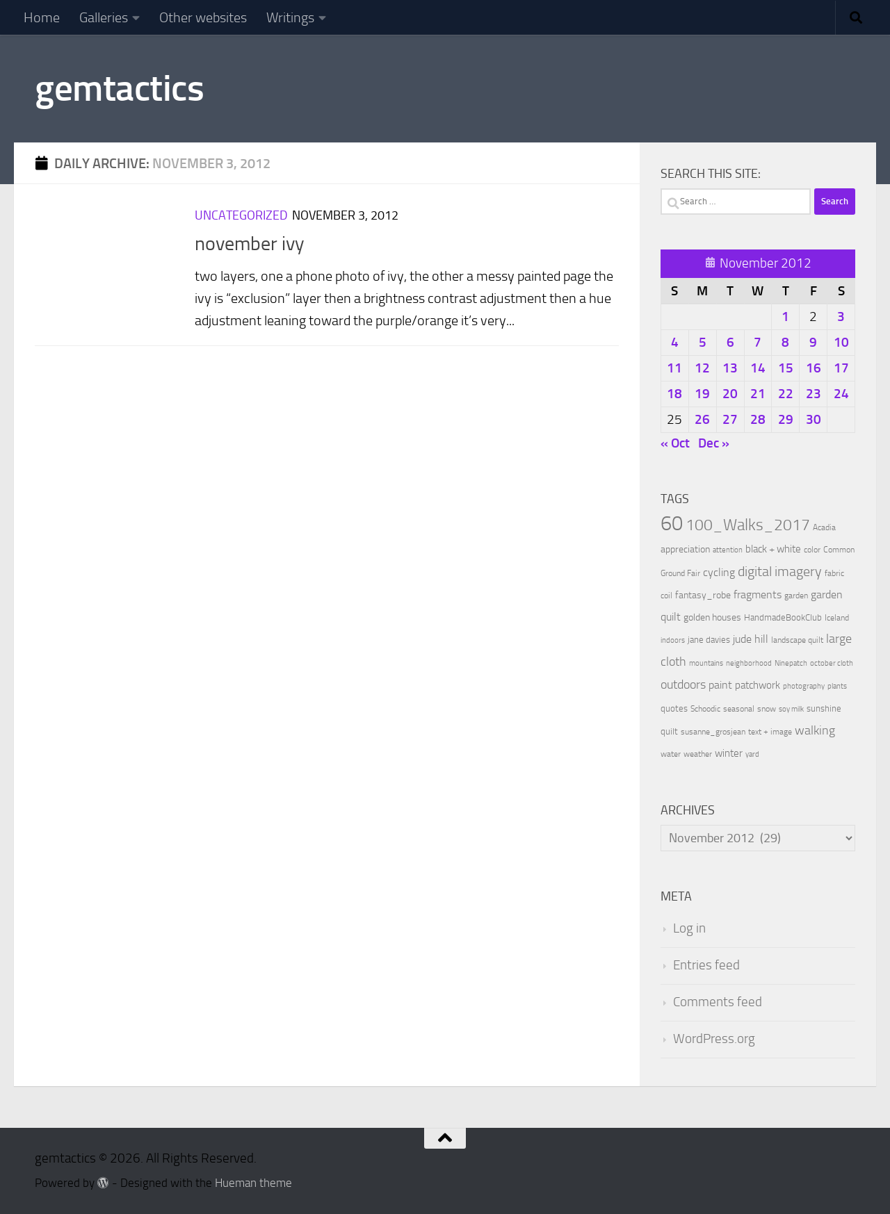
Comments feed (717, 1002)
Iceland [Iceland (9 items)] (837, 618)
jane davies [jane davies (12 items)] (709, 639)
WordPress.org (714, 1039)
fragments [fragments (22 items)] (758, 594)
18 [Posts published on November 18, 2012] (674, 394)
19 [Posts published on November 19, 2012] (702, 394)
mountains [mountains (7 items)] (706, 663)
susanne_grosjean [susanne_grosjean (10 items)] (713, 732)
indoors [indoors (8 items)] (673, 640)
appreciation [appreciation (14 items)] (685, 549)
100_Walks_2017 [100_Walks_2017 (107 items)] (748, 524)
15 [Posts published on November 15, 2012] (785, 368)
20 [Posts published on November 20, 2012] (730, 394)
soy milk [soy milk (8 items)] (791, 709)
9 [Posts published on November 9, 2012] (813, 342)
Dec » (713, 443)
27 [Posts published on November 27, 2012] (730, 419)
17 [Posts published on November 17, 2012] (841, 368)
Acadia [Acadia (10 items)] (824, 527)
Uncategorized (241, 215)
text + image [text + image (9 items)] (770, 732)
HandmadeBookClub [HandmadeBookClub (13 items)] (783, 617)
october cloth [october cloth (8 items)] (831, 663)
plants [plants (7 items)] (837, 686)
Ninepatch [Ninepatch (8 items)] (791, 663)
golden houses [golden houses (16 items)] (712, 617)
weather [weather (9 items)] (697, 754)
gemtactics (119, 88)
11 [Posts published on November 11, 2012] (674, 368)
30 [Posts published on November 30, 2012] (813, 419)
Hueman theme (253, 1183)
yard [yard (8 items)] (752, 754)
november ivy (250, 243)
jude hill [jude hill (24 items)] (750, 639)
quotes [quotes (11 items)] (674, 708)
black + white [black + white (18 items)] (773, 549)
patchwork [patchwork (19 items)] (757, 685)
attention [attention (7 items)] (728, 550)
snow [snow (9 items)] (766, 709)
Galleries (103, 17)
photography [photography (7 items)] (804, 686)
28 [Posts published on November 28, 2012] (758, 419)
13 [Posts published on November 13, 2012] (730, 368)
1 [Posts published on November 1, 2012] (785, 317)
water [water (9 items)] (671, 754)
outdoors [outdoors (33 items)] (683, 685)
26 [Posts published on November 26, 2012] (702, 419)
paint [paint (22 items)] (720, 684)
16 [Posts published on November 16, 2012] (813, 368)
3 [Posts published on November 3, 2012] (841, 317)
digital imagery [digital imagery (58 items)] (780, 571)
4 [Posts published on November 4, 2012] (675, 342)
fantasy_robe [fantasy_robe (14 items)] (703, 595)
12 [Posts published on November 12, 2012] (702, 368)
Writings (290, 17)
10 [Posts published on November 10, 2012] (841, 342)
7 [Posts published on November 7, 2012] (757, 342)
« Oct (675, 443)
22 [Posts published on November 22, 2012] (785, 394)
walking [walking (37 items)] (815, 730)
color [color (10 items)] (812, 550)
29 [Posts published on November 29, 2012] (785, 419)
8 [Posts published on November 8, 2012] (785, 342)
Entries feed (706, 965)
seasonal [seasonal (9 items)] (738, 709)
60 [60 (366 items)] (672, 523)
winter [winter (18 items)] (729, 753)
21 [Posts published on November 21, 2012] (758, 394)
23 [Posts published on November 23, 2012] (813, 394)
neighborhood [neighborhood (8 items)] (749, 663)
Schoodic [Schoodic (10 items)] (705, 709)
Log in (689, 928)
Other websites (203, 17)
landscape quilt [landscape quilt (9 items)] (797, 640)
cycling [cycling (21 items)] (719, 572)
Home (42, 17)
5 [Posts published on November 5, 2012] (702, 342)
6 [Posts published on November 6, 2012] (730, 342)
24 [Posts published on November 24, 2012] (841, 394)
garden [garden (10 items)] (796, 595)
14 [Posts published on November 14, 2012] (758, 368)
